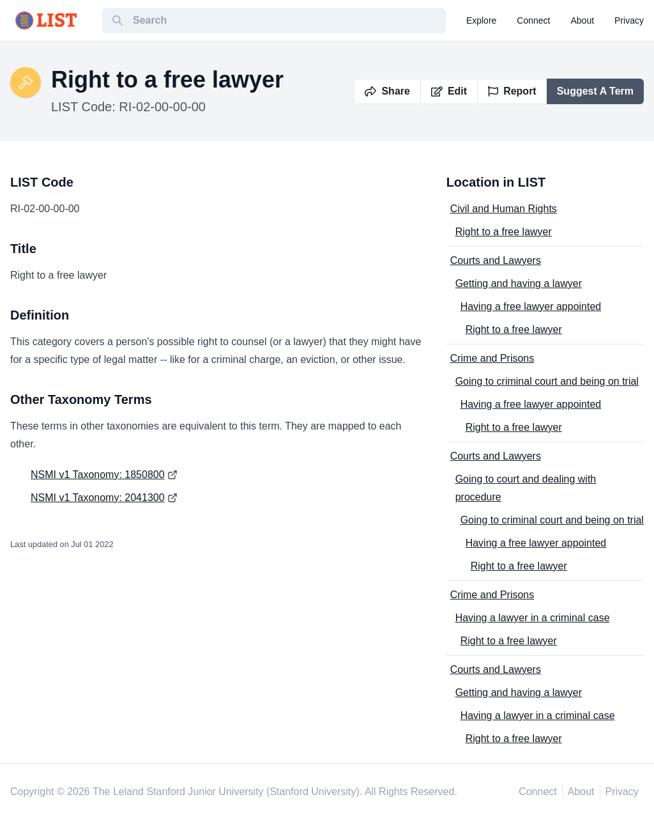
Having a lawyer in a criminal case (532, 617)
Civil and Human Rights (503, 208)
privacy (629, 20)
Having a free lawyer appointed (531, 306)
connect (533, 20)
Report (512, 91)
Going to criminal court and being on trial (547, 381)
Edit (449, 91)
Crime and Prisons (492, 358)
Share (387, 91)
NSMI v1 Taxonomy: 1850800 (98, 474)
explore (481, 20)
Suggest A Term (595, 91)
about (583, 20)
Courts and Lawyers (495, 260)
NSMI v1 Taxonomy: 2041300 (98, 497)
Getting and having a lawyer (518, 283)
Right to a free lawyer (503, 231)
